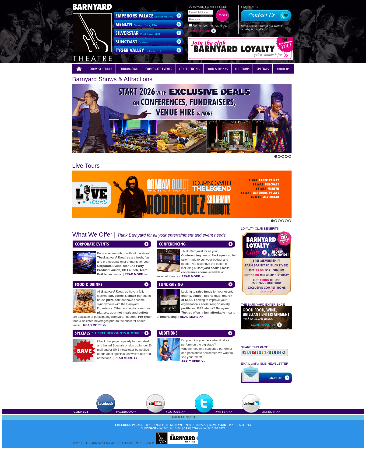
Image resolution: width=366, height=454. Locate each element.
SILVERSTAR (217, 425)
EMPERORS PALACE (129, 425)
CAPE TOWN (192, 428)
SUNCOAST (148, 428)
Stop (83, 155)
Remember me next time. (210, 25)
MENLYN (176, 425)
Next (77, 155)
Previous (73, 155)
